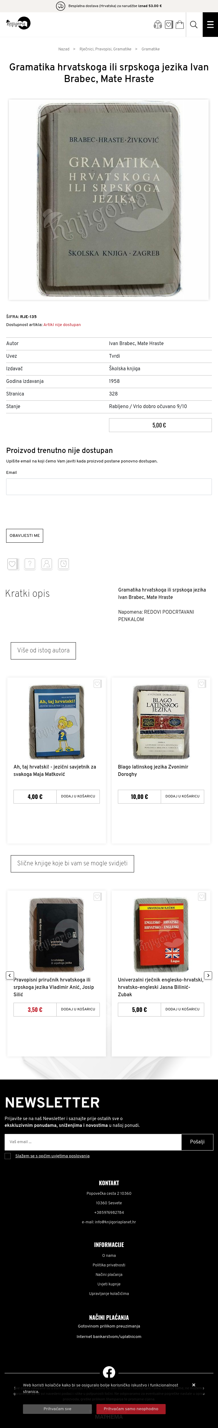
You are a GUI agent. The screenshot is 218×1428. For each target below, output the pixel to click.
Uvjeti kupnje (108, 1284)
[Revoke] (130, 1409)
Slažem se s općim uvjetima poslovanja (52, 1156)
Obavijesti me (24, 535)
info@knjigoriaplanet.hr (115, 1222)
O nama (109, 1255)
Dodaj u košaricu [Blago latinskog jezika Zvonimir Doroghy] (182, 796)
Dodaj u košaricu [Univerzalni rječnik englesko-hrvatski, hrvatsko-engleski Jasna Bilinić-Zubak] (182, 1009)
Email (11, 472)
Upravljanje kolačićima (109, 1294)
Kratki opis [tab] (27, 594)
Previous (10, 975)
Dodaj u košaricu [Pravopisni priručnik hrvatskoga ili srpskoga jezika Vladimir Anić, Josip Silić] (78, 1009)
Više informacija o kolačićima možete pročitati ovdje (72, 1398)
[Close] (57, 1409)
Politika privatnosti (109, 1265)
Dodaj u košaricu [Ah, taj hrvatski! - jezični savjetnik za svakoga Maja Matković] (78, 796)
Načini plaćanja (109, 1275)
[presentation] (52, 512)
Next (208, 975)
